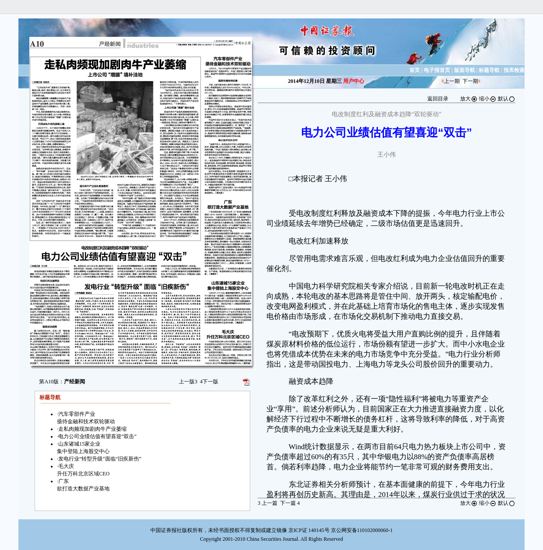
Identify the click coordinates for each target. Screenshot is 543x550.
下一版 (209, 382)
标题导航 (489, 70)
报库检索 (514, 70)
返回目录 (437, 99)
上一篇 (267, 503)
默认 (506, 99)
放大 (469, 99)
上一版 (188, 382)
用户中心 (353, 81)
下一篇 (290, 503)
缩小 (488, 99)
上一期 (452, 81)
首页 (414, 70)
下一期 (470, 81)
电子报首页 (437, 70)
